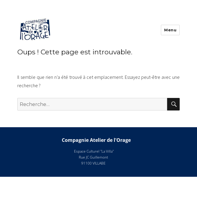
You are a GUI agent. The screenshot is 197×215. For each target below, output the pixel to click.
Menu (170, 29)
